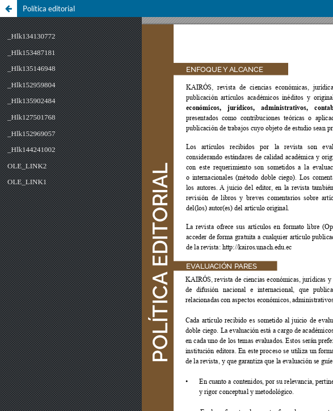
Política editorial (49, 8)
